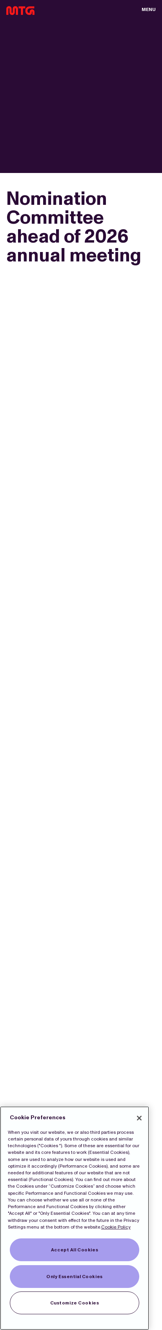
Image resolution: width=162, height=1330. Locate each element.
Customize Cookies (74, 1303)
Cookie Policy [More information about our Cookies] (116, 1227)
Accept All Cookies (74, 1250)
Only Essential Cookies (74, 1276)
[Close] (139, 1118)
